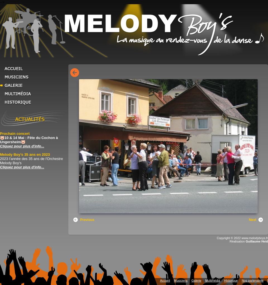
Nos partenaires (253, 280)
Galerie (33, 85)
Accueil (33, 68)
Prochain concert (15, 133)
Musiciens (33, 77)
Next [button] (256, 220)
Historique (33, 102)
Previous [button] (83, 220)
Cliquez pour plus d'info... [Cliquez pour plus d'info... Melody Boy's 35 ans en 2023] (22, 167)
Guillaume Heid (257, 241)
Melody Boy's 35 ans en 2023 (25, 154)
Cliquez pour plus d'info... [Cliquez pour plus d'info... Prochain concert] (22, 146)
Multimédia (33, 93)
